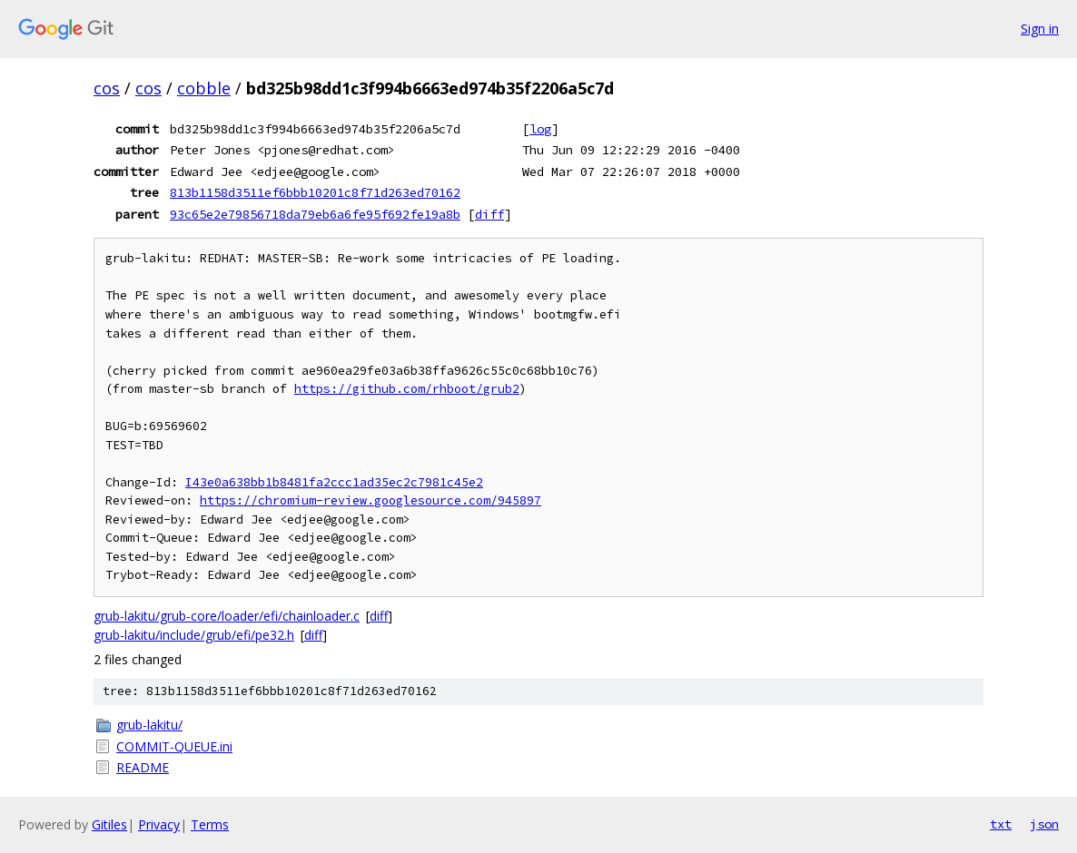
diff (489, 214)
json (1044, 824)
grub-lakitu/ (149, 724)
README (142, 767)
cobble (204, 88)
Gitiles (109, 824)
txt (1001, 824)
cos (107, 88)
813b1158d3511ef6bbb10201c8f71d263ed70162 (315, 192)
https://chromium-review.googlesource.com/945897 (370, 500)
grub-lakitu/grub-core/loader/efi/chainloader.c (227, 615)
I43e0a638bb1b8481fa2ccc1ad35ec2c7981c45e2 (334, 482)
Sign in (1040, 28)
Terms (210, 824)
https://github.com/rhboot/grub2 (406, 389)
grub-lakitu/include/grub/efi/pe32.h (194, 634)
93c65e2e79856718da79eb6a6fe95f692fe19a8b (315, 214)
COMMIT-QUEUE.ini (174, 746)
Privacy (159, 824)
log (540, 129)
